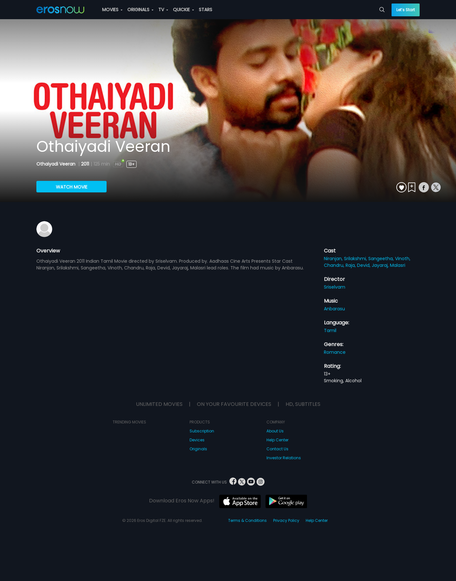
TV (163, 9)
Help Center (277, 440)
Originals (198, 449)
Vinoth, (402, 258)
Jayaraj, (381, 265)
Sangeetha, (381, 258)
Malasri (397, 265)
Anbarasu (334, 309)
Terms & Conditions (247, 520)
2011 (85, 164)
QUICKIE (183, 9)
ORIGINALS (140, 9)
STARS (205, 9)
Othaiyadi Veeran (56, 164)
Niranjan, (334, 258)
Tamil (330, 330)
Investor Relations (283, 458)
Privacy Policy (286, 520)
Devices (197, 440)
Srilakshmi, (356, 258)
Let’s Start (405, 9)
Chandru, (335, 265)
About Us (275, 431)
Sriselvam (334, 287)
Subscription (202, 431)
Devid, (364, 265)
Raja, (351, 265)
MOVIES (112, 9)
